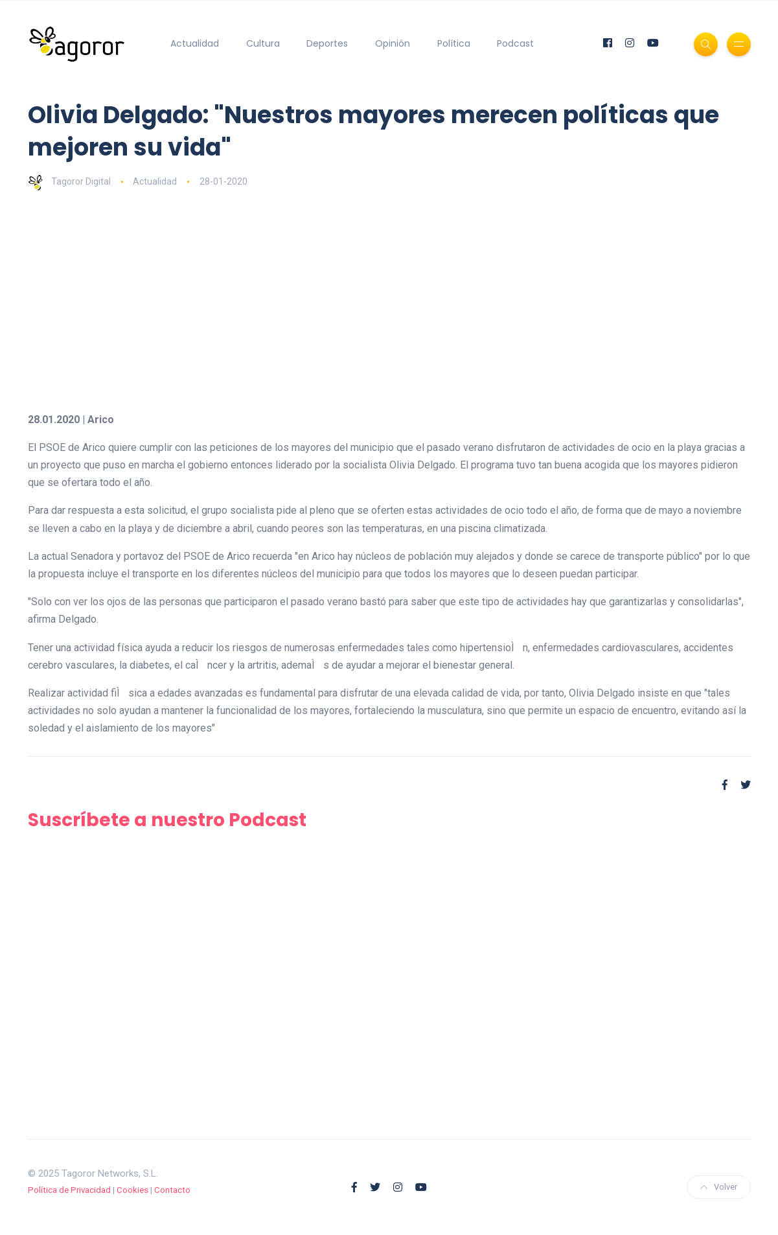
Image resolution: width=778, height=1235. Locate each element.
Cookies (132, 1190)
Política (453, 43)
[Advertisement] (389, 300)
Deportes (327, 43)
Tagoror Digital (69, 181)
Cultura (263, 43)
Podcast (515, 43)
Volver (718, 1187)
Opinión (392, 43)
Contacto (172, 1190)
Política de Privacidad (69, 1190)
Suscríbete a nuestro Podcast (167, 820)
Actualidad (194, 43)
